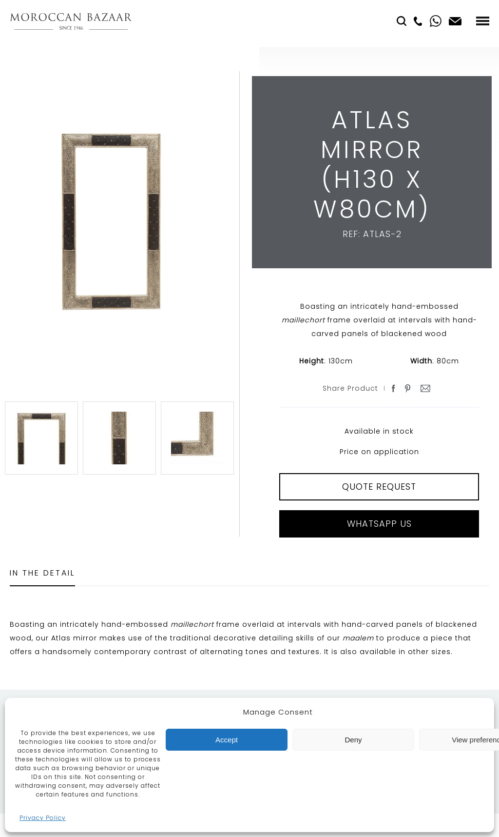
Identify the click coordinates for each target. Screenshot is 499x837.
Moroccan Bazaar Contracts (71, 21)
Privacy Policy (42, 818)
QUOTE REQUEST (379, 486)
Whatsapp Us (379, 524)
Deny (353, 740)
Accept (226, 740)
